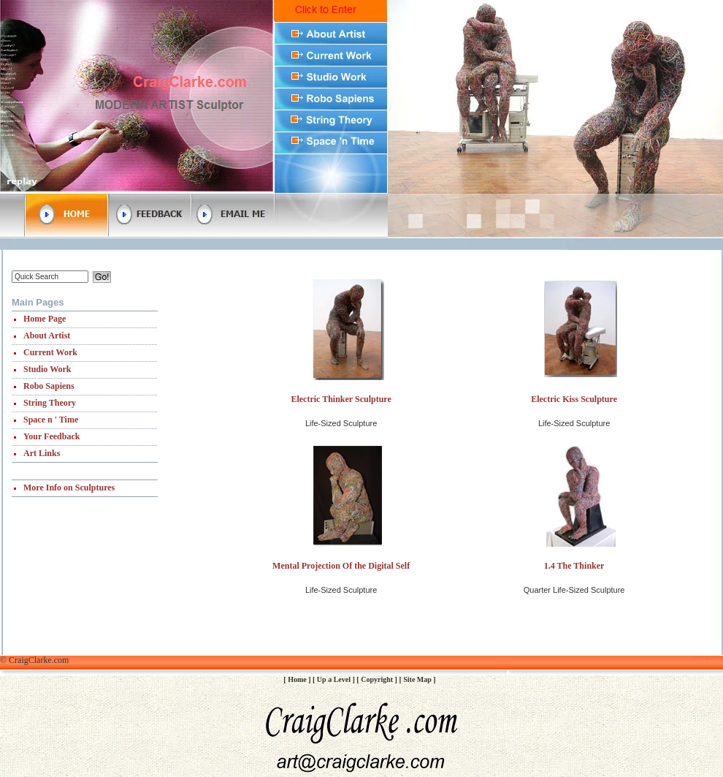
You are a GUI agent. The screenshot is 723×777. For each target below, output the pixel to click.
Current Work (50, 352)
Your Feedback (51, 436)
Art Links (41, 453)
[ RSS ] (700, 657)
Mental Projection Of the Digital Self (341, 566)
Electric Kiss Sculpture (574, 399)
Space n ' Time (50, 419)
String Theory (49, 403)
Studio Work (47, 369)
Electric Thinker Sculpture (341, 399)
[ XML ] (715, 657)
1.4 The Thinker (574, 566)
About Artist (46, 335)
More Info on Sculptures (69, 487)
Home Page (44, 319)
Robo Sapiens (48, 386)
